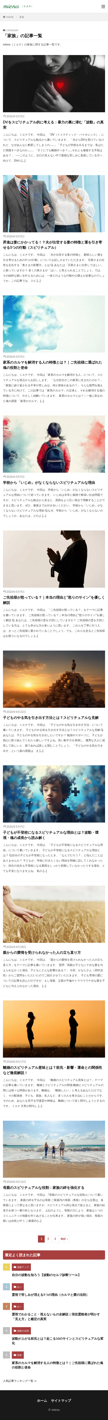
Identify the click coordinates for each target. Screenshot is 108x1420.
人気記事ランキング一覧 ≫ (20, 1380)
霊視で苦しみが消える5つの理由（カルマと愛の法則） (50, 1294)
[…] (23, 160)
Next (63, 1239)
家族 (21, 16)
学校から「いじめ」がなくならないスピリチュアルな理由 (49, 482)
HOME (10, 16)
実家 (19, 1355)
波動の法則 (23, 1330)
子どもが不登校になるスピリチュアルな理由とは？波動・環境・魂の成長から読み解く (51, 835)
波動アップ (23, 1267)
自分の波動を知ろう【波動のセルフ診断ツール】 (46, 1275)
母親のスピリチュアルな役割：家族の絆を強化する (43, 1187)
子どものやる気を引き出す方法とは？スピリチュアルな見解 (51, 717)
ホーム (42, 1400)
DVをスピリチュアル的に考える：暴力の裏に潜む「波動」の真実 (53, 124)
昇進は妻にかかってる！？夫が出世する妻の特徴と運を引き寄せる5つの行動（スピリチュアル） (52, 245)
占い (19, 1286)
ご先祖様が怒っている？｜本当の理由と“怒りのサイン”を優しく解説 (54, 600)
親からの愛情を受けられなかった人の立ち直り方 (42, 952)
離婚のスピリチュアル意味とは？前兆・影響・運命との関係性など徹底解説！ (52, 1070)
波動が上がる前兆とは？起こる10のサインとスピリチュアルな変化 (57, 1341)
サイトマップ (61, 1400)
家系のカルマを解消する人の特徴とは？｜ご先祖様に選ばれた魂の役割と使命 (52, 365)
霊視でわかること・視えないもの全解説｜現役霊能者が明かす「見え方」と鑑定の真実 (56, 1316)
